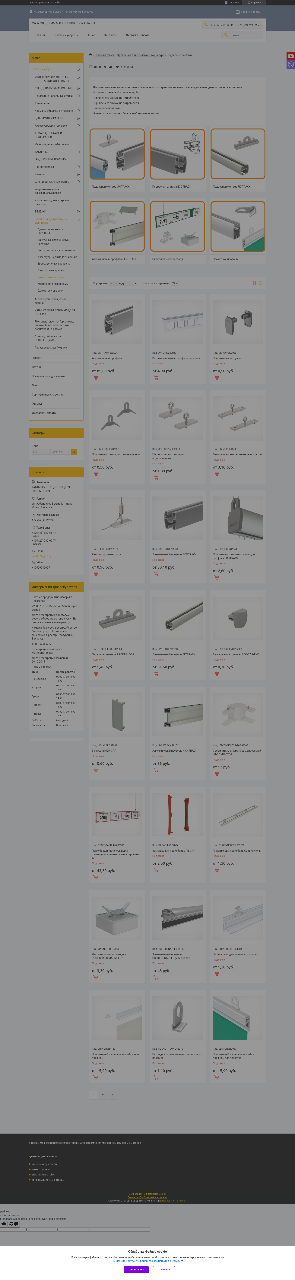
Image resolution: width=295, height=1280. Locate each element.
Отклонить (164, 1269)
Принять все (136, 1269)
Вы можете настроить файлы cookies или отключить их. (146, 1260)
